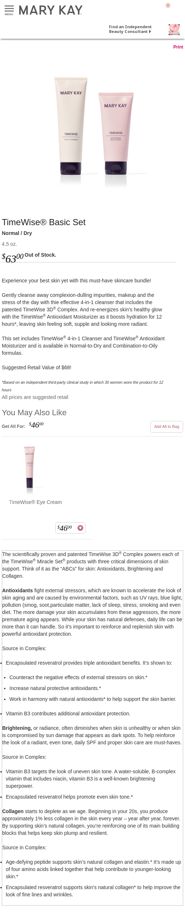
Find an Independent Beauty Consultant (130, 29)
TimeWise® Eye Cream (35, 502)
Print (178, 47)
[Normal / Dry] (92, 126)
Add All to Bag (166, 426)
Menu (9, 8)
